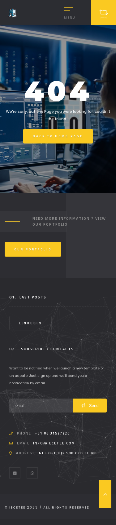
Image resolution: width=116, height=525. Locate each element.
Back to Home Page (58, 136)
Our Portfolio (33, 249)
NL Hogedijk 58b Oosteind (68, 453)
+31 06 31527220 (52, 433)
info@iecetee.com (54, 443)
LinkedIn (30, 323)
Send (90, 405)
